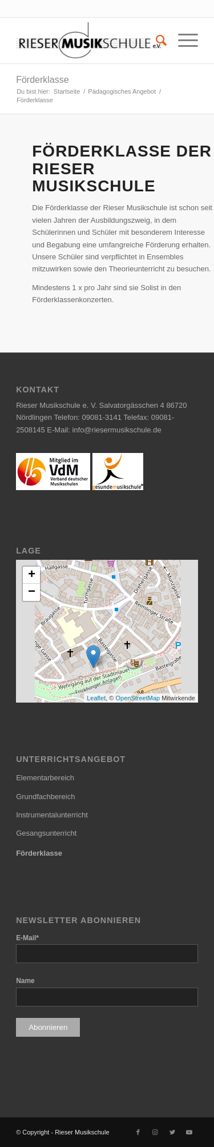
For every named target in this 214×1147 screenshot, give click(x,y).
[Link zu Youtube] (189, 1132)
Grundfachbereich (45, 796)
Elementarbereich (45, 777)
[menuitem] (155, 40)
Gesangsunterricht (46, 833)
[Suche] (155, 40)
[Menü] (182, 40)
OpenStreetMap (137, 698)
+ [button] (31, 575)
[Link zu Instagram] (155, 1132)
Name (25, 981)
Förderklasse (42, 80)
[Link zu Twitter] (172, 1132)
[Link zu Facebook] (138, 1132)
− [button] (31, 592)
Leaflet (96, 698)
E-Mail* (27, 938)
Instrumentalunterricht (52, 815)
